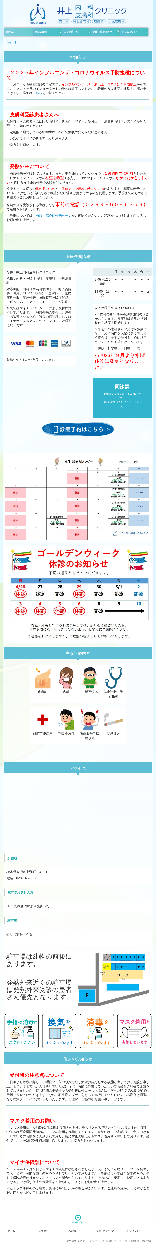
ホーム (10, 31)
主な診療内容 (71, 31)
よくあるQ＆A (129, 31)
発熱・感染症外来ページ (54, 215)
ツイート (11, 42)
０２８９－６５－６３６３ (114, 204)
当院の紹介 (41, 31)
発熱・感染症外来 (102, 31)
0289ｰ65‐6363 (26, 878)
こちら (37, 93)
